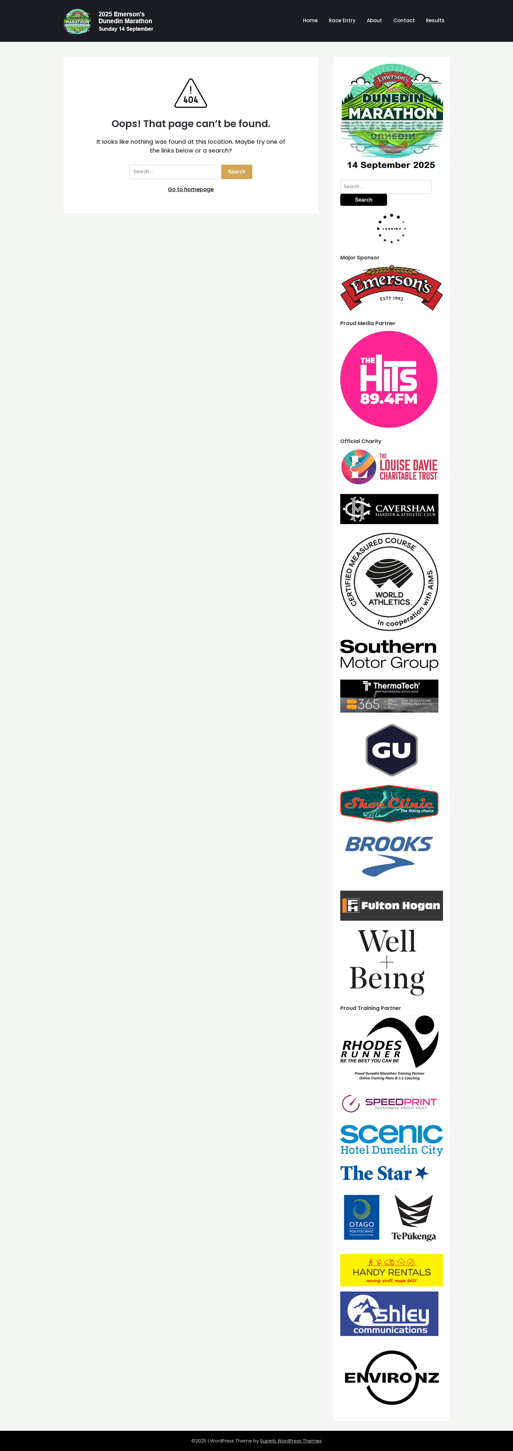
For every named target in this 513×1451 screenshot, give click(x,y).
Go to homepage (191, 189)
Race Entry (342, 20)
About (374, 20)
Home (310, 20)
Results (435, 20)
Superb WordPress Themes (291, 1441)
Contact (404, 20)
